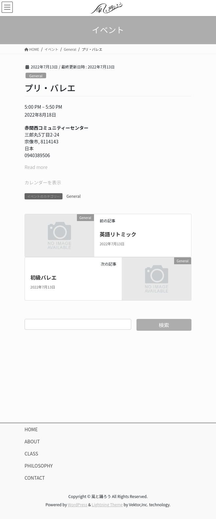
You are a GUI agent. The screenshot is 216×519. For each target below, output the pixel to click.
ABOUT (32, 441)
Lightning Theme (107, 504)
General (35, 75)
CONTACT (35, 477)
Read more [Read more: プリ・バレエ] (36, 167)
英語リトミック (117, 234)
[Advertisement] (108, 376)
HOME (31, 429)
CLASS (31, 453)
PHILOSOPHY (39, 465)
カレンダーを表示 (43, 182)
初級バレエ (43, 277)
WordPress (77, 504)
